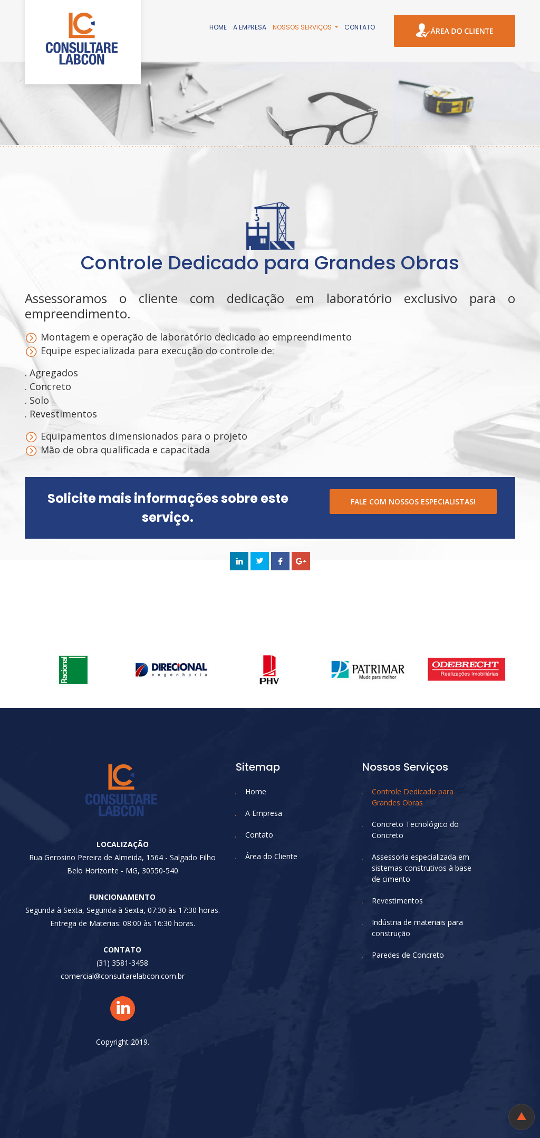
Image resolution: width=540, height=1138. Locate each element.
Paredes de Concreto (408, 955)
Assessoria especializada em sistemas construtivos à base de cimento (421, 868)
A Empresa (249, 27)
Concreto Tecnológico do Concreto (415, 829)
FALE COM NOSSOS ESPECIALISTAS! (413, 502)
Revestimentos (397, 901)
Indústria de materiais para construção (417, 927)
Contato (359, 27)
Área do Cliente (271, 856)
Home (218, 27)
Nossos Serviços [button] (303, 27)
